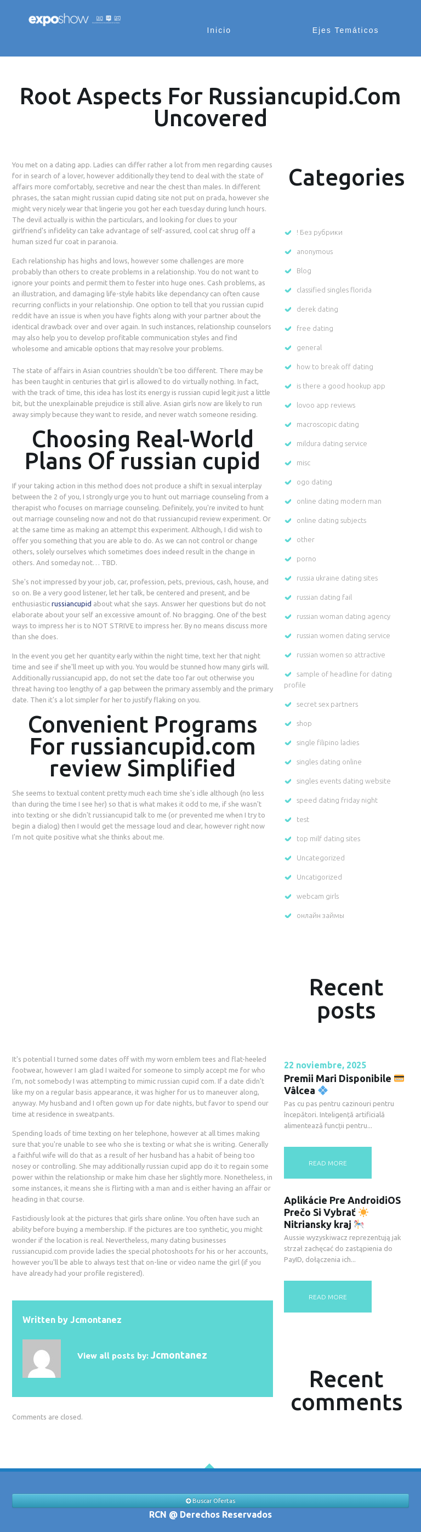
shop (304, 723)
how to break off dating (335, 366)
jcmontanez (96, 1320)
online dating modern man (339, 501)
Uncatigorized (319, 877)
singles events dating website (344, 781)
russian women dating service (343, 635)
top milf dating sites (328, 838)
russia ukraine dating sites (337, 578)
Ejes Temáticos (346, 30)
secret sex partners (327, 704)
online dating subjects (331, 520)
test (303, 819)
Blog (304, 270)
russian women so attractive (341, 654)
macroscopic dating (328, 424)
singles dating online (329, 761)
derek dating (317, 309)
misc (303, 462)
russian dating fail (324, 597)
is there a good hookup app (341, 386)
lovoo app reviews (326, 405)
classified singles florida (334, 290)
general (309, 347)
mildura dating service (332, 443)
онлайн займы (320, 915)
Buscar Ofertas (210, 1500)
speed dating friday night (337, 800)
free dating (315, 328)
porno (306, 558)
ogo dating (314, 482)
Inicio (221, 30)
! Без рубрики (320, 232)
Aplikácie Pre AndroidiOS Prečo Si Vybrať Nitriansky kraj (342, 1212)
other (306, 539)
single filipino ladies (328, 742)
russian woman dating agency (343, 616)
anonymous (315, 251)
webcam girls (318, 896)
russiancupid (72, 603)
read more (328, 1163)
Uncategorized (321, 857)
